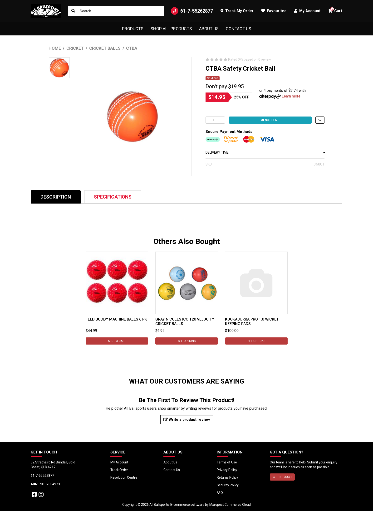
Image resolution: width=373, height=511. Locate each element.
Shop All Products (171, 28)
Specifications (113, 197)
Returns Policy (227, 477)
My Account (119, 462)
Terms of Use (227, 462)
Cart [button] (335, 10)
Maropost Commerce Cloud (230, 504)
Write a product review (186, 419)
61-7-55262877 (192, 11)
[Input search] (116, 11)
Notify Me (270, 120)
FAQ (220, 493)
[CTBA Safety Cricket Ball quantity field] (215, 120)
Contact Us (238, 28)
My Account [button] (307, 11)
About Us (209, 28)
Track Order (119, 470)
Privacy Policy (227, 470)
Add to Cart (117, 341)
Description (55, 197)
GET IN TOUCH (282, 477)
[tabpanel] (117, 298)
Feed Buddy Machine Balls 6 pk (116, 319)
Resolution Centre (123, 477)
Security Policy (228, 485)
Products (132, 28)
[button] (319, 120)
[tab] (56, 196)
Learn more (291, 96)
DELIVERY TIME (265, 152)
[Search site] (73, 11)
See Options (186, 341)
